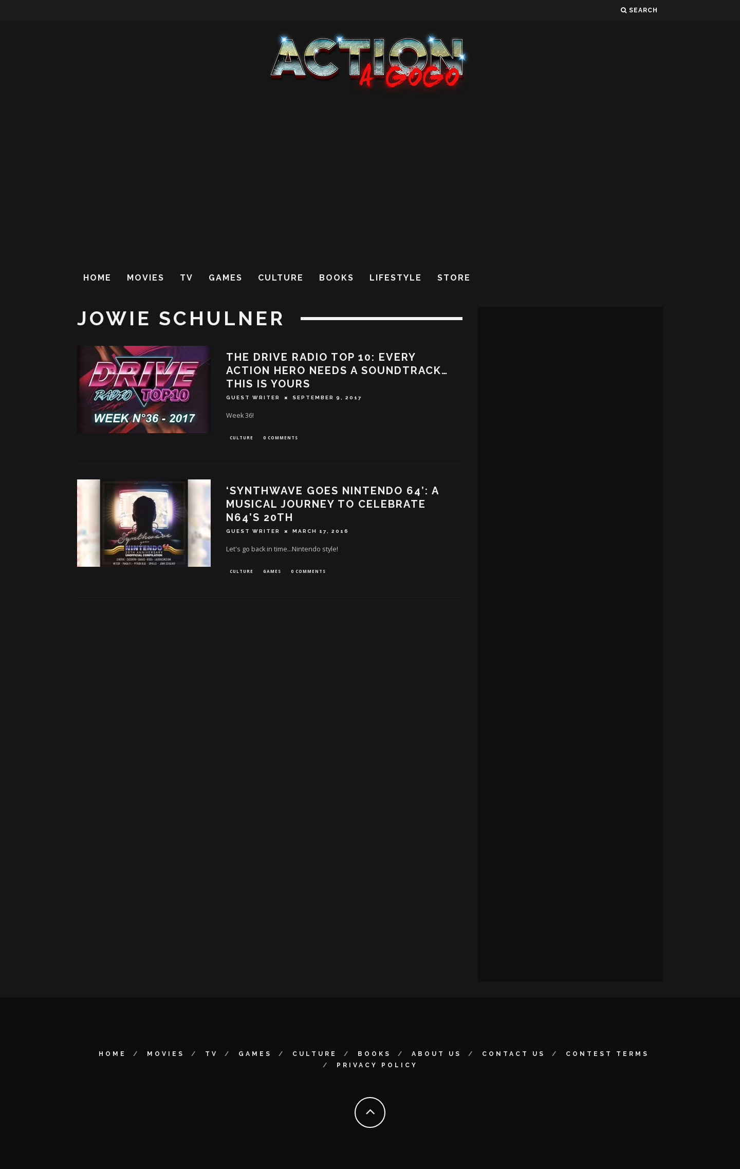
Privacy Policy (377, 1065)
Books (336, 278)
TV (186, 278)
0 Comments (280, 438)
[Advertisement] (370, 179)
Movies (145, 278)
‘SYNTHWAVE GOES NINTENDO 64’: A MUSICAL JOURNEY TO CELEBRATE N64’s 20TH (332, 505)
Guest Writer (253, 397)
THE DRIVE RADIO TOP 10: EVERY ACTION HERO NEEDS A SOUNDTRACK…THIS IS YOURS (337, 370)
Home (97, 278)
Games (226, 278)
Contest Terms (607, 1053)
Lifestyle (395, 278)
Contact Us (513, 1053)
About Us (436, 1053)
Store (454, 278)
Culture (281, 278)
